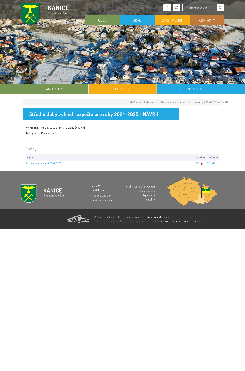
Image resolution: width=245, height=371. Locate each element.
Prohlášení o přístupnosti (140, 186)
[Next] (239, 50)
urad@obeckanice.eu (102, 200)
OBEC (102, 20)
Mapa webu (148, 195)
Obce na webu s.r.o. (158, 217)
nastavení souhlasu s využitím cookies (181, 221)
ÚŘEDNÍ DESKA (190, 89)
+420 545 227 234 (100, 195)
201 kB (211, 163)
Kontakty (150, 199)
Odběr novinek (147, 190)
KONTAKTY (207, 20)
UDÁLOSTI (122, 89)
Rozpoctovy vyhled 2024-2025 (44, 163)
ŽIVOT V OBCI (172, 20)
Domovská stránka (142, 102)
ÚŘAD (137, 20)
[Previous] (5, 50)
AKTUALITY (54, 89)
